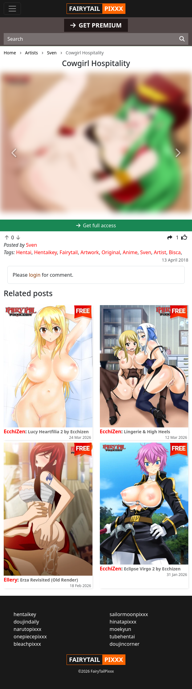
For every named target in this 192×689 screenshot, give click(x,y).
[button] (14, 153)
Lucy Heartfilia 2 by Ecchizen (58, 432)
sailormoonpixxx (129, 614)
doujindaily (26, 621)
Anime (130, 252)
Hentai (23, 252)
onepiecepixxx (30, 636)
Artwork (89, 252)
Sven (145, 252)
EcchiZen (14, 431)
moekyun (120, 629)
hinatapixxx (123, 621)
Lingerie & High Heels (147, 432)
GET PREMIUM (96, 25)
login (35, 274)
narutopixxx (27, 629)
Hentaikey (45, 252)
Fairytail (68, 252)
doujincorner (125, 644)
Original (110, 252)
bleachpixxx (27, 644)
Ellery (10, 579)
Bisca (175, 252)
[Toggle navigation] (12, 8)
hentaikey (25, 614)
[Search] (182, 39)
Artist (160, 252)
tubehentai (122, 636)
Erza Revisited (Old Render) (49, 580)
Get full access (96, 225)
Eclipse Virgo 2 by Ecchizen (152, 569)
